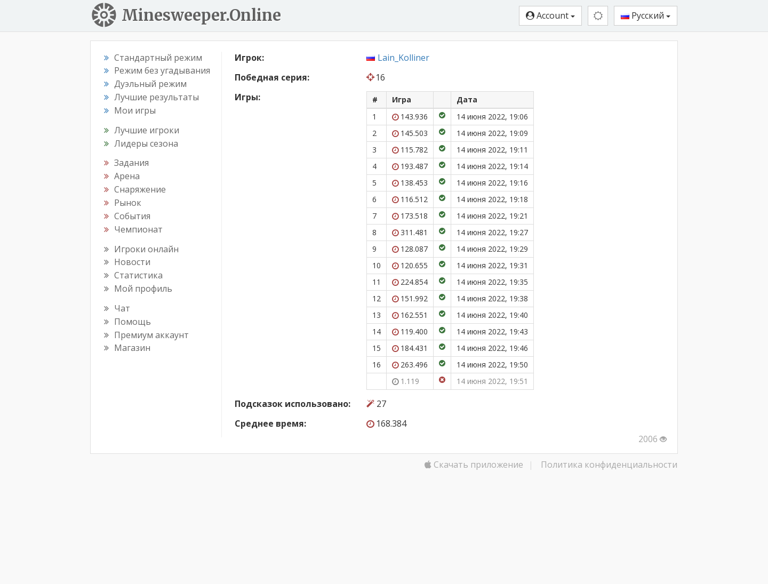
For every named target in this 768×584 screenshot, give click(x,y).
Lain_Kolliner (403, 57)
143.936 (410, 116)
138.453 (410, 183)
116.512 (410, 199)
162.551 (410, 315)
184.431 (410, 348)
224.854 (410, 282)
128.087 (410, 249)
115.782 (410, 150)
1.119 (405, 381)
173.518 (410, 216)
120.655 (410, 265)
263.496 (410, 364)
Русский (645, 15)
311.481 (410, 232)
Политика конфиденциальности (609, 464)
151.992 (410, 298)
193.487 (410, 166)
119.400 (410, 331)
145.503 (410, 133)
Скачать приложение (474, 464)
